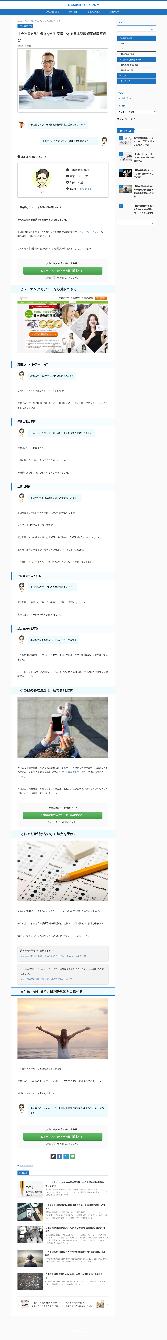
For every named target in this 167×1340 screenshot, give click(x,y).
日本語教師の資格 (26, 1166)
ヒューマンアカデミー (90, 232)
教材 (123, 43)
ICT (122, 49)
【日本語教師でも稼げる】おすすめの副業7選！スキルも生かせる (144, 209)
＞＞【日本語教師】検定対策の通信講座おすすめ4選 (46, 979)
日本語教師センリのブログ (83, 5)
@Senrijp (85, 188)
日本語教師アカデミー (77, 772)
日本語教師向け (125, 38)
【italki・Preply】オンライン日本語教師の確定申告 (144, 157)
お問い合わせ (99, 1325)
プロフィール (86, 1325)
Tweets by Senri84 (125, 98)
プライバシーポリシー (71, 1325)
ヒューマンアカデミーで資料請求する (62, 270)
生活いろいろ (124, 81)
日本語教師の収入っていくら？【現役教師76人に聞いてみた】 (144, 141)
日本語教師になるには (129, 65)
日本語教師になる (52, 12)
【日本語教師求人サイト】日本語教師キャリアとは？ (144, 173)
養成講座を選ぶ (94, 12)
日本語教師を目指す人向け (130, 60)
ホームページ (124, 76)
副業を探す (114, 12)
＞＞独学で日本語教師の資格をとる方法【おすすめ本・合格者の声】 (54, 956)
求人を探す (73, 12)
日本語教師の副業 (128, 54)
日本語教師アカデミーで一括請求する (62, 815)
